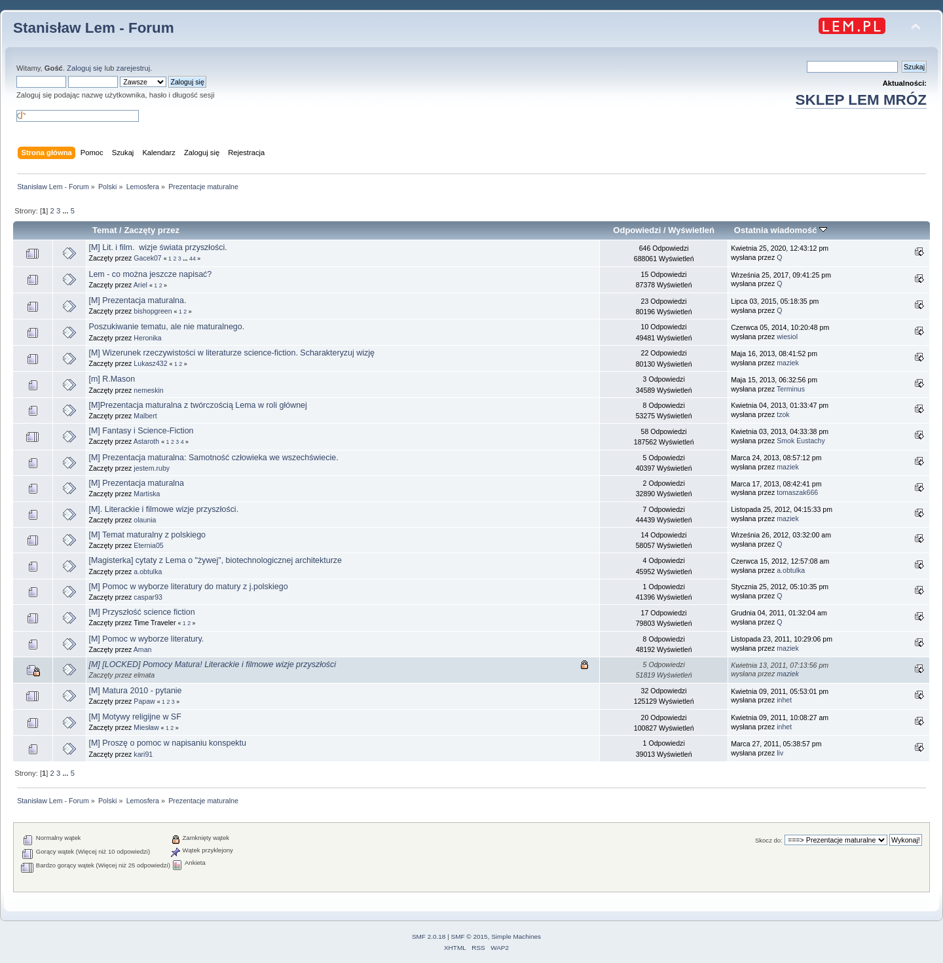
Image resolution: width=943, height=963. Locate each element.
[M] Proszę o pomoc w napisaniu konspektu (167, 743)
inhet (784, 700)
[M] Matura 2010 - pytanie (134, 690)
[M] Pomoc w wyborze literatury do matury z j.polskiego (187, 586)
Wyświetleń (691, 230)
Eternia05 (148, 545)
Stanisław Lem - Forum (93, 28)
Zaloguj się (84, 68)
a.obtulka (148, 571)
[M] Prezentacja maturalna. (137, 300)
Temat (104, 230)
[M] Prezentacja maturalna (136, 483)
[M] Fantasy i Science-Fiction (140, 430)
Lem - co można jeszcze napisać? (150, 274)
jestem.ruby (152, 468)
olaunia (145, 520)
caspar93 (148, 597)
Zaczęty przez (151, 230)
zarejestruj (134, 68)
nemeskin (148, 390)
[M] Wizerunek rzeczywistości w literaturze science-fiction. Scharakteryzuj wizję (231, 352)
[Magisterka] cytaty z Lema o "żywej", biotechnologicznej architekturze (215, 560)
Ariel (140, 285)
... (66, 211)
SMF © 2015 (469, 936)
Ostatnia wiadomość (780, 230)
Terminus (791, 389)
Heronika (147, 338)
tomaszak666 (797, 492)
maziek (788, 363)
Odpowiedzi (637, 230)
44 (192, 258)
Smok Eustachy (801, 441)
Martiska (147, 494)
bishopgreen (153, 311)
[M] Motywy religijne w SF (134, 716)
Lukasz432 (150, 363)
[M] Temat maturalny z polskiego (147, 534)
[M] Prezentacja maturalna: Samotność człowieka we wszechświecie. (213, 457)
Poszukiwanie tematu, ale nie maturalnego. (166, 326)
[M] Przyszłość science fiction (141, 612)
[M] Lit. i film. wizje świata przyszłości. (157, 247)
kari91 (143, 754)
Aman (143, 649)
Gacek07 (147, 258)
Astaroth (146, 441)
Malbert (145, 416)
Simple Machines (516, 936)
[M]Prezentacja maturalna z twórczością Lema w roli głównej (197, 405)
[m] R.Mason (111, 379)
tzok (783, 414)
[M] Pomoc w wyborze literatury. (146, 639)
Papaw (144, 701)
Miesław (146, 727)
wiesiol (787, 336)
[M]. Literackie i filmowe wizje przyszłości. (163, 509)
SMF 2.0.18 (429, 936)
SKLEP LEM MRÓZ (861, 100)
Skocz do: (769, 840)
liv (780, 753)
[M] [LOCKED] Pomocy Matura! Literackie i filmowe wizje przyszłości (212, 664)
